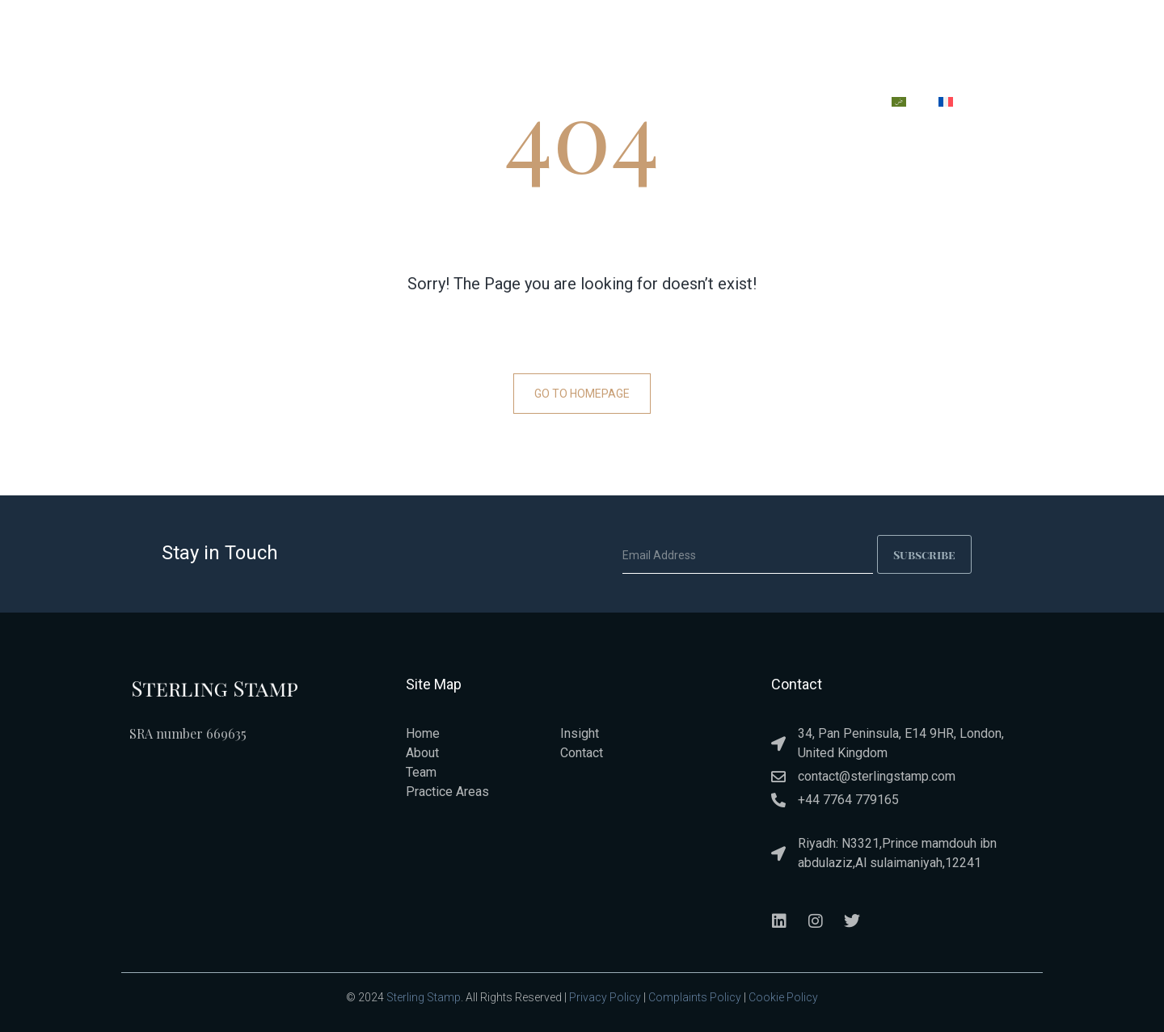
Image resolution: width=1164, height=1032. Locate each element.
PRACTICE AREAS (581, 104)
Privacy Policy (605, 997)
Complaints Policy (694, 997)
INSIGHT (748, 104)
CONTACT (831, 104)
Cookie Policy (783, 997)
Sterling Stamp (423, 997)
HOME (411, 104)
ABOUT (481, 104)
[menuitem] (898, 102)
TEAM (676, 104)
